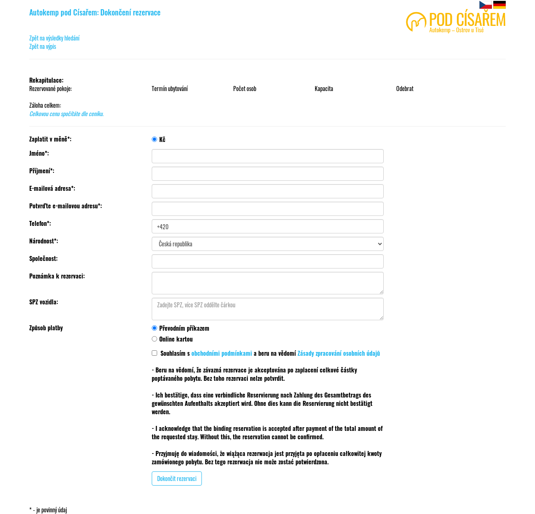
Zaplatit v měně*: (50, 139)
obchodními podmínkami (221, 353)
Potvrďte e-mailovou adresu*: (65, 206)
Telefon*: (40, 223)
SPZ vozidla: (43, 302)
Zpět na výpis (42, 46)
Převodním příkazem (180, 328)
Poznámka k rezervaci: (57, 276)
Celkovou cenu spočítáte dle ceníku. (66, 113)
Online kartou (172, 338)
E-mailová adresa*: (52, 188)
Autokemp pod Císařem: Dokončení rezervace (94, 12)
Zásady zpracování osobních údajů (339, 353)
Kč (159, 139)
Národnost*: (43, 241)
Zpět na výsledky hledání (54, 37)
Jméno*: (39, 153)
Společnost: (43, 258)
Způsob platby (46, 328)
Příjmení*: (41, 171)
